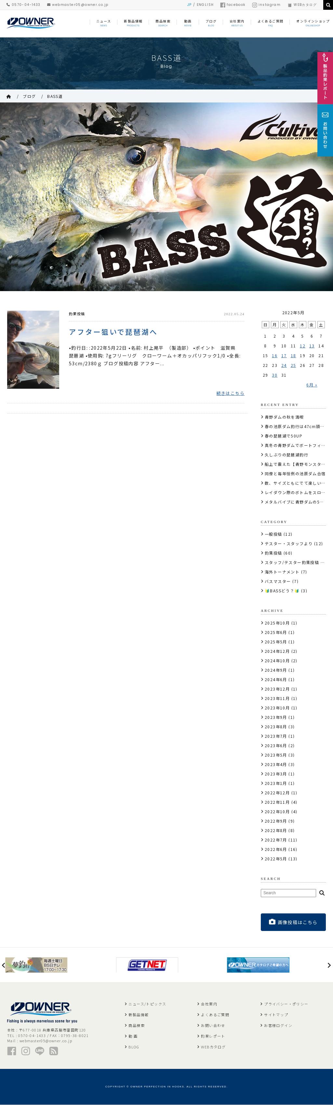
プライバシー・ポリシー (286, 1004)
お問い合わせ (213, 1025)
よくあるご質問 (215, 1014)
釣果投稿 (77, 313)
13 (312, 345)
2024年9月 (276, 670)
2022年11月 (277, 802)
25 (293, 365)
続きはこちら (231, 394)
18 (293, 355)
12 (302, 345)
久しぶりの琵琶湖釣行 (286, 454)
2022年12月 (277, 792)
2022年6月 (276, 849)
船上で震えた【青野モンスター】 (297, 464)
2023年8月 (276, 726)
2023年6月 (276, 745)
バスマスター (278, 581)
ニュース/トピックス (147, 1004)
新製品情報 (138, 1014)
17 (284, 355)
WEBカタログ (302, 4)
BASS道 (55, 96)
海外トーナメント (282, 571)
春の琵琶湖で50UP (283, 435)
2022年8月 (276, 830)
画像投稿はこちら (293, 922)
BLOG (133, 1047)
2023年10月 (277, 707)
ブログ (29, 96)
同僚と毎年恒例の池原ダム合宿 (295, 473)
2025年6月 (276, 632)
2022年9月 (276, 821)
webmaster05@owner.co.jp (78, 4)
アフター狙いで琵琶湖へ (113, 332)
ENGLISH (205, 4)
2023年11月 (277, 698)
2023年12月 (277, 689)
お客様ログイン (278, 1025)
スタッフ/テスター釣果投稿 (292, 562)
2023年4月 (276, 764)
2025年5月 (276, 641)
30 (274, 375)
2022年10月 (277, 811)
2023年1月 (276, 783)
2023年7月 (276, 736)
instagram (266, 4)
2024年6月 (276, 679)
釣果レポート (213, 1036)
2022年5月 (276, 858)
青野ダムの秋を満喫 (284, 417)
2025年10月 (277, 623)
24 (284, 365)
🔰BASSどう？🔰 (282, 590)
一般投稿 (273, 534)
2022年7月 (276, 839)
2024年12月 (277, 651)
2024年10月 (277, 660)
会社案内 (209, 1004)
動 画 (133, 1036)
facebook (232, 4)
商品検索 (136, 1025)
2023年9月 (276, 717)
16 (274, 355)
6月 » (311, 384)
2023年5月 (276, 755)
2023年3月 (276, 773)
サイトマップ (276, 1014)
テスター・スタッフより (289, 543)
